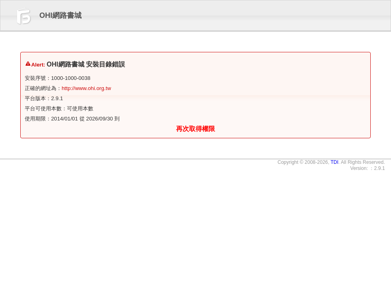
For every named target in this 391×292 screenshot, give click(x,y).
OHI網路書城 (60, 15)
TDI (334, 162)
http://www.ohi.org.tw (86, 88)
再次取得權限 (195, 128)
